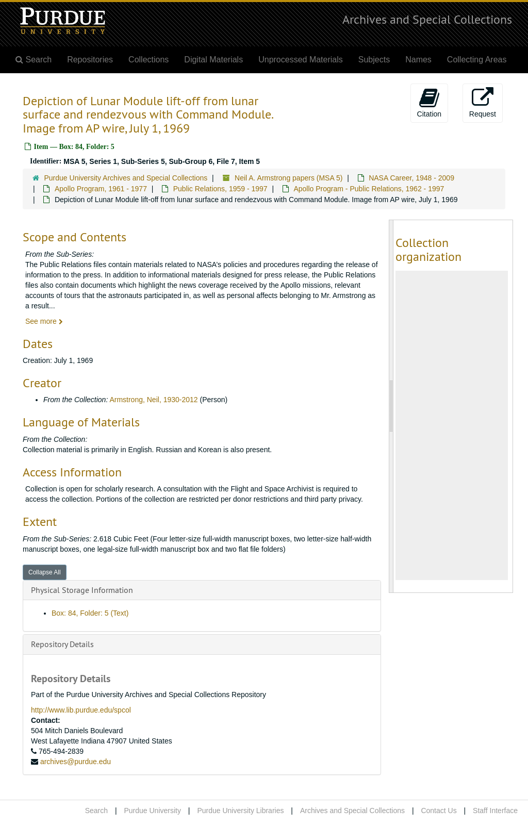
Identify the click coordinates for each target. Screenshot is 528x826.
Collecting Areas (477, 59)
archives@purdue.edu (75, 761)
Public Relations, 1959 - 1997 (220, 189)
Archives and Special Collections (427, 19)
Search (96, 810)
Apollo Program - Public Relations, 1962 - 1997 (368, 189)
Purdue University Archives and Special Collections (126, 178)
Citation (429, 102)
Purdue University (152, 810)
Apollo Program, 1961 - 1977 (101, 189)
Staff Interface (495, 810)
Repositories (90, 59)
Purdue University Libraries (240, 810)
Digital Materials (213, 59)
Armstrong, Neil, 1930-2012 (153, 399)
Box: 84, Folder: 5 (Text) (90, 613)
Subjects (374, 59)
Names (418, 59)
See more (44, 321)
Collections (148, 59)
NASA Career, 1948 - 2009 (411, 178)
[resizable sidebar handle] (391, 406)
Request (482, 102)
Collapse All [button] (44, 572)
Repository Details (62, 644)
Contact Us (438, 810)
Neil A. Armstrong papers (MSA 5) (288, 178)
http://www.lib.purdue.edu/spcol (81, 710)
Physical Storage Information (82, 590)
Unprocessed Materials (300, 59)
